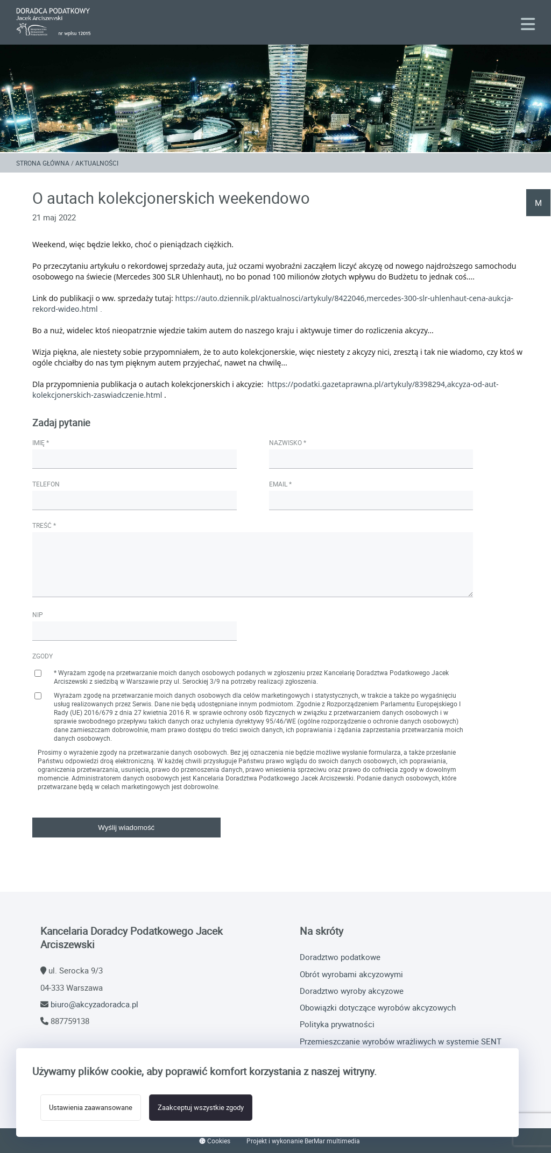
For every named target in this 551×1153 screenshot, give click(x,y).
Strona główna (42, 163)
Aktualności (96, 163)
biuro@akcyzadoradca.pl (94, 1004)
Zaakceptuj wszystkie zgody (201, 1107)
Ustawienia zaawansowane (90, 1107)
